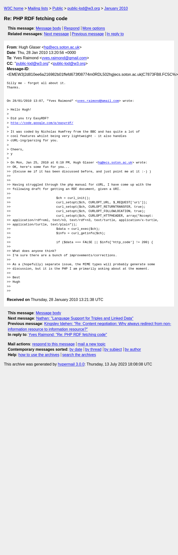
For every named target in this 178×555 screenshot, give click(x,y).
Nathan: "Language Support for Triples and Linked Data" (84, 318)
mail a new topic (92, 344)
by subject (113, 349)
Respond (72, 28)
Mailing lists (38, 8)
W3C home (13, 8)
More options (94, 28)
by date (75, 349)
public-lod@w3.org (83, 8)
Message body (48, 28)
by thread (93, 349)
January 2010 (116, 8)
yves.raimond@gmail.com (64, 58)
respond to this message (53, 344)
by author (133, 349)
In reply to (115, 34)
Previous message (88, 34)
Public (57, 8)
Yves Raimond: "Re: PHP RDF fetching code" (67, 335)
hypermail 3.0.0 (71, 364)
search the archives (79, 355)
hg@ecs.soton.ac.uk (61, 47)
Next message (56, 34)
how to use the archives (39, 355)
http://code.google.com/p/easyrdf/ (42, 123)
